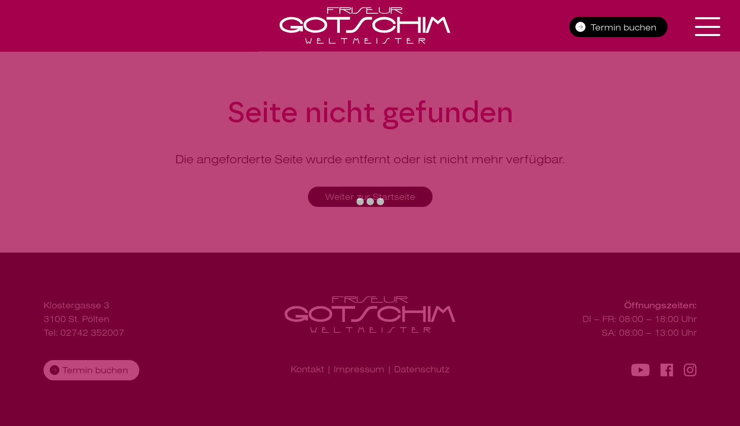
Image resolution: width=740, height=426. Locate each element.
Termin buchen (623, 27)
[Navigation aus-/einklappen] (710, 27)
